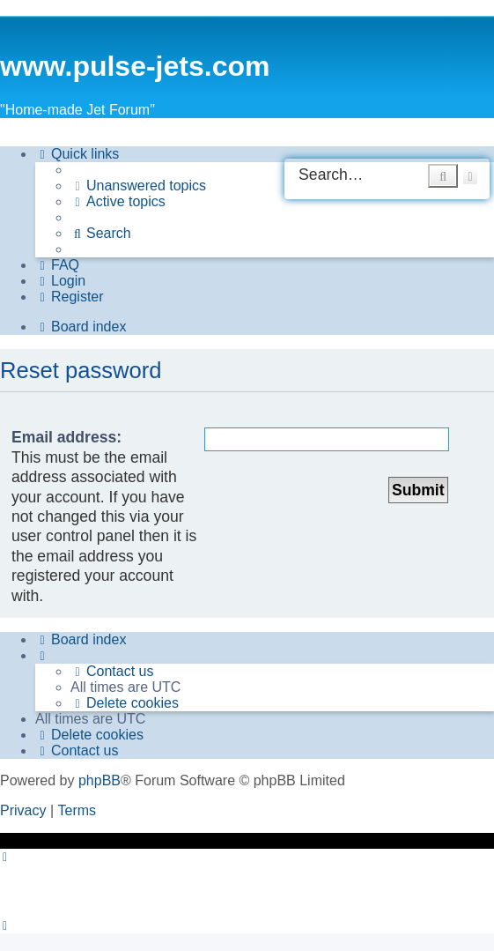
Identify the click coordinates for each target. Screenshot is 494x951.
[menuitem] (138, 186)
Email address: (66, 437)
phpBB (99, 780)
